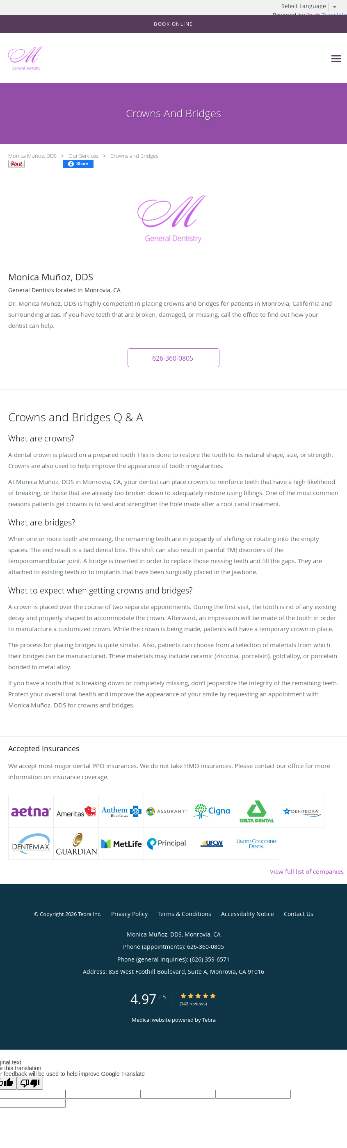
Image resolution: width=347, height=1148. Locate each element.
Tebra (209, 1019)
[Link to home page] (23, 58)
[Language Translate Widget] (312, 6)
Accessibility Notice (247, 914)
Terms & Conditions (184, 914)
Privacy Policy (129, 914)
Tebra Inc (89, 914)
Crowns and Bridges (134, 155)
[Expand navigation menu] (336, 58)
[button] (173, 24)
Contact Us (298, 914)
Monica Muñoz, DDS (32, 155)
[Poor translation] (30, 1083)
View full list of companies (307, 871)
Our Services (83, 155)
